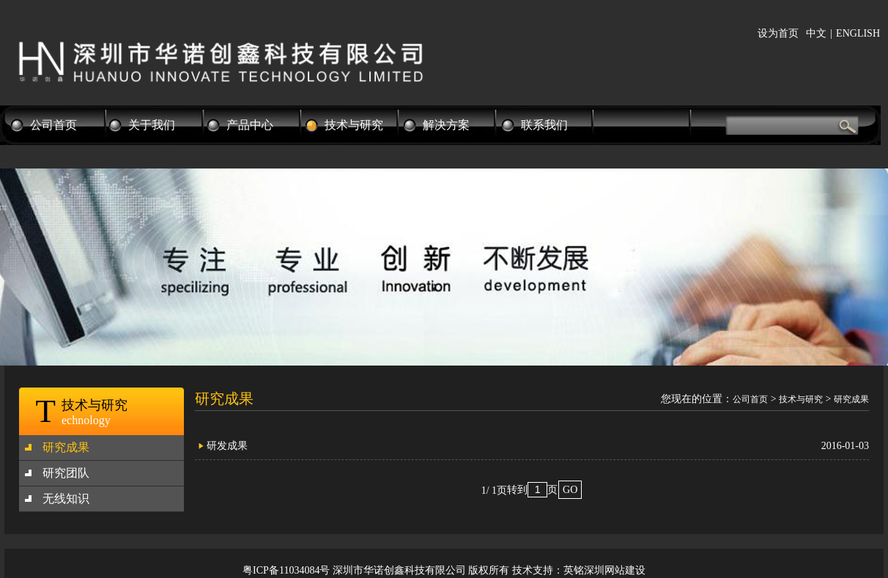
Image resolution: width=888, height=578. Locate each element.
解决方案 (446, 125)
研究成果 (65, 447)
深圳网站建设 (614, 570)
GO (570, 489)
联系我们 (544, 125)
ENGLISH (858, 33)
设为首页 (778, 33)
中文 (816, 33)
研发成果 (227, 445)
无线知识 (65, 498)
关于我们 (151, 125)
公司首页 (53, 125)
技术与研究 (354, 125)
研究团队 (65, 473)
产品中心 (249, 125)
